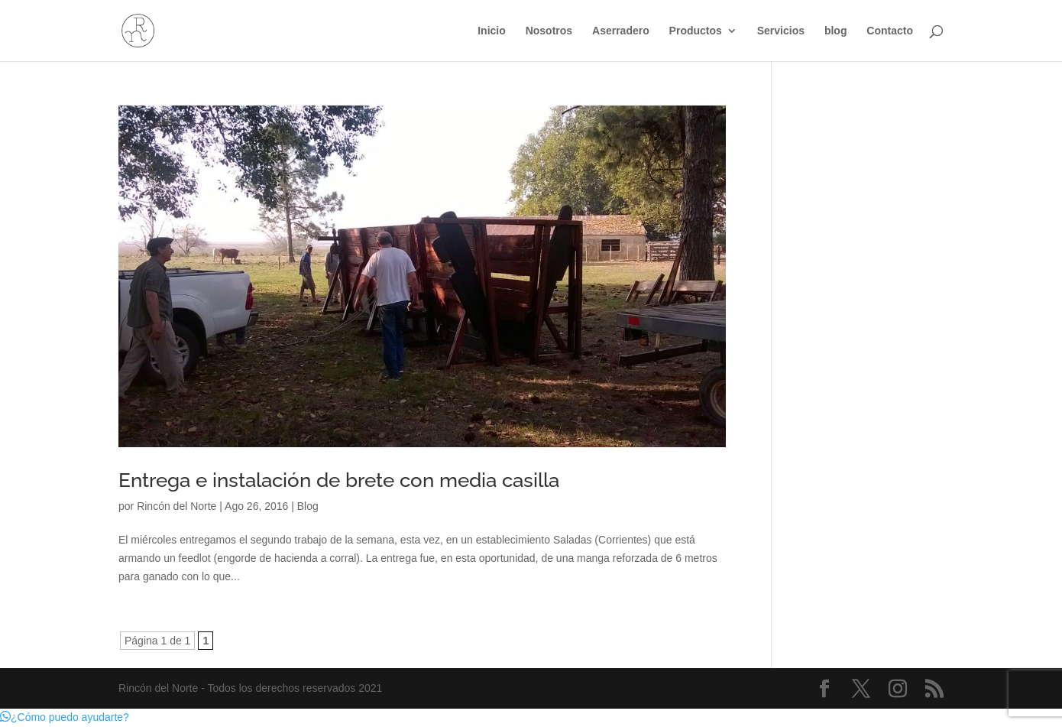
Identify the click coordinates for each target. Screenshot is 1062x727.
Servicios (781, 31)
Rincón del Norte (176, 506)
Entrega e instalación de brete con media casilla (338, 480)
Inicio (492, 31)
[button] (64, 717)
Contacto (889, 31)
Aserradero (620, 31)
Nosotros (549, 31)
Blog (308, 506)
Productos (695, 31)
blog (835, 31)
